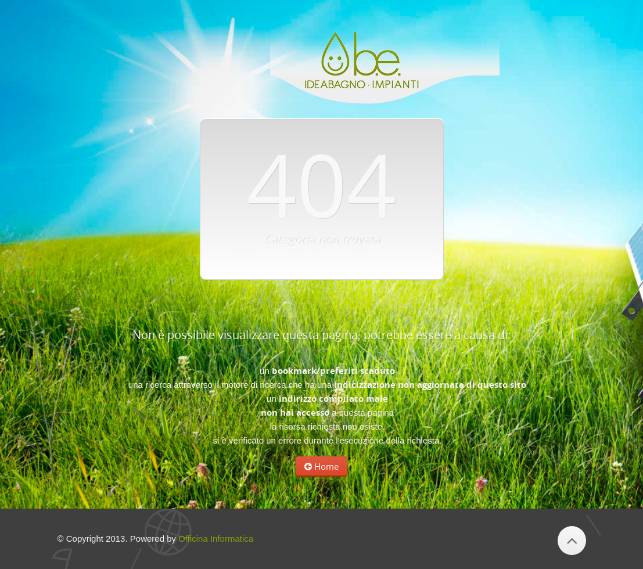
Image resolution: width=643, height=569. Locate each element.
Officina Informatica (215, 538)
